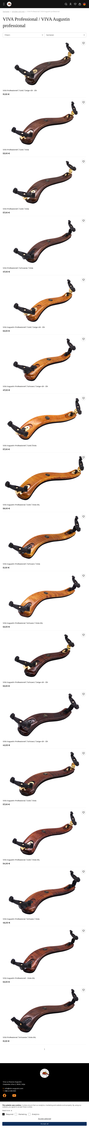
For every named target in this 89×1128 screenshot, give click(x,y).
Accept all (45, 1124)
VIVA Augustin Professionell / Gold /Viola (19, 446)
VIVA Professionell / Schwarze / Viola (18, 268)
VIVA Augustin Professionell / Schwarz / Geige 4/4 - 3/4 (25, 386)
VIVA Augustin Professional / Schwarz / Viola (21, 919)
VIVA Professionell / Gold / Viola (16, 150)
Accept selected (44, 1119)
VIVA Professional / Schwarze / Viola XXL (19, 1037)
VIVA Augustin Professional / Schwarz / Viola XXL (23, 623)
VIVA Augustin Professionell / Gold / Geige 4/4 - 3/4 (24, 327)
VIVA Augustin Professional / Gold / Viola (19, 801)
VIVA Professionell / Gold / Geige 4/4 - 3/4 (20, 90)
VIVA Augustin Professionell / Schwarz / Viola (21, 564)
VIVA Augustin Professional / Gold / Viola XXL (21, 505)
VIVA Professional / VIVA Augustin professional (43, 11)
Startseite (6, 11)
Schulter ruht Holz (18, 11)
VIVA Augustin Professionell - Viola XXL (19, 978)
